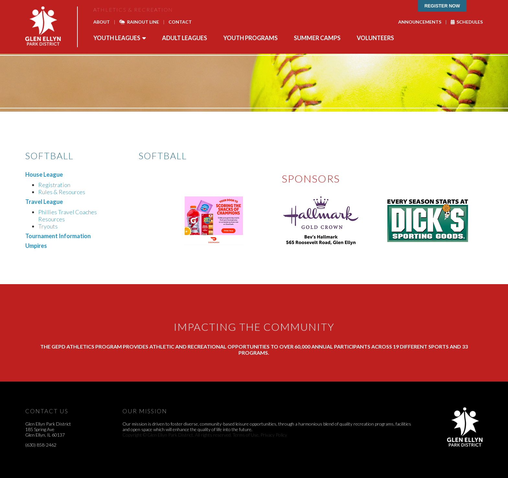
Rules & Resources (61, 191)
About (101, 22)
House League (44, 174)
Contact (180, 22)
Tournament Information (58, 235)
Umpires (36, 245)
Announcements (419, 22)
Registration (54, 184)
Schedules (467, 22)
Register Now (442, 5)
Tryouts (48, 226)
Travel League (44, 201)
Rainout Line (139, 22)
